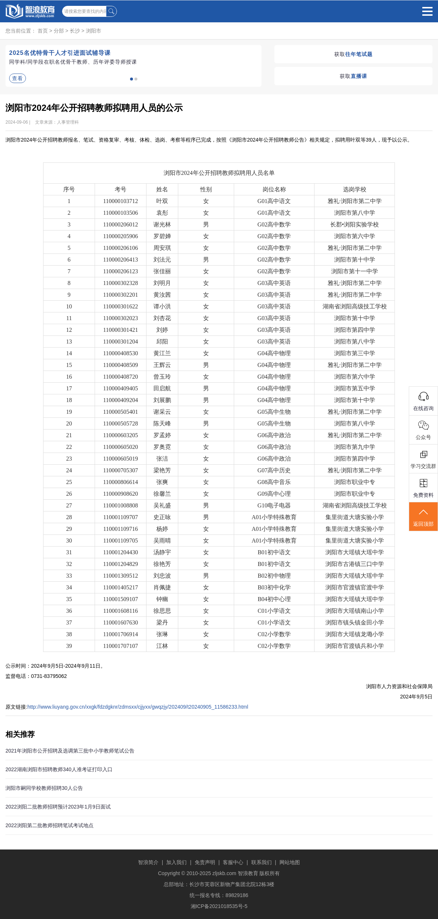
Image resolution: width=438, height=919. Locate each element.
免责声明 (205, 862)
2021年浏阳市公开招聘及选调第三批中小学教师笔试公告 (69, 751)
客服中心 (233, 862)
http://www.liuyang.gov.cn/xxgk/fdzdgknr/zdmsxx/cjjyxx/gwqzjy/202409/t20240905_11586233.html (137, 707)
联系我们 (261, 862)
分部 (59, 31)
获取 (353, 54)
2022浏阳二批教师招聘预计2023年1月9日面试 (58, 807)
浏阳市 (93, 31)
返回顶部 (423, 517)
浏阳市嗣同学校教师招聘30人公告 (44, 788)
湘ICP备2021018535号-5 (219, 906)
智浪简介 (148, 862)
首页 (43, 31)
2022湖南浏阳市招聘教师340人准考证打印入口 (59, 769)
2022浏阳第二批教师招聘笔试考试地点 (49, 825)
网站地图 (289, 862)
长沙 (75, 31)
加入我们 (176, 862)
